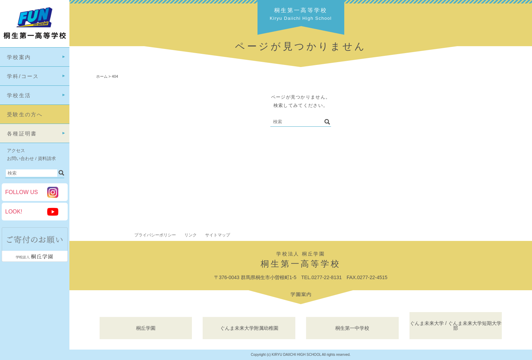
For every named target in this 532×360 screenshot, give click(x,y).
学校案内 (19, 57)
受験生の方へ (25, 114)
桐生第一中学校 (352, 328)
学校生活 (19, 95)
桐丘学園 (145, 328)
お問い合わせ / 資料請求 (31, 158)
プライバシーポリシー (155, 235)
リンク (190, 235)
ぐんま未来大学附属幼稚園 (249, 328)
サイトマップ (217, 235)
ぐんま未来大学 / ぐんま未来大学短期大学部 (455, 325)
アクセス (16, 150)
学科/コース (23, 76)
